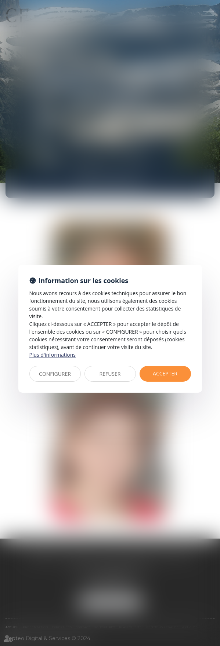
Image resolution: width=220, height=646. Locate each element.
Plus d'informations (52, 354)
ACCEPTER (165, 373)
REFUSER (110, 373)
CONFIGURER (55, 373)
